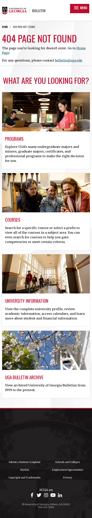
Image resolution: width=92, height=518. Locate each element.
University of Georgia (46, 434)
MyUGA (24, 469)
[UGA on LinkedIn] (60, 495)
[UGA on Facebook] (32, 495)
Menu (80, 8)
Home (5, 27)
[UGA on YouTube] (53, 495)
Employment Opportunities (67, 469)
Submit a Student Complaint (24, 462)
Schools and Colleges (67, 462)
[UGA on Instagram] (46, 495)
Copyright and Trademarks (25, 477)
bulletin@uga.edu (68, 60)
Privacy (67, 477)
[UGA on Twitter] (39, 495)
